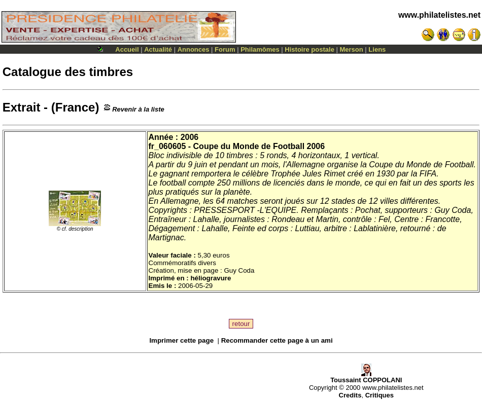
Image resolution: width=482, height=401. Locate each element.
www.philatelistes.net (439, 15)
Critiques (379, 395)
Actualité (158, 49)
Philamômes (260, 49)
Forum (225, 49)
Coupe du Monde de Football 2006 (259, 146)
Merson (351, 49)
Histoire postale (309, 49)
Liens (377, 49)
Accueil (127, 49)
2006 (190, 137)
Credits (350, 395)
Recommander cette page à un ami (277, 340)
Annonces (194, 49)
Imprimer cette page (181, 340)
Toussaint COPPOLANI (366, 377)
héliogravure (210, 278)
